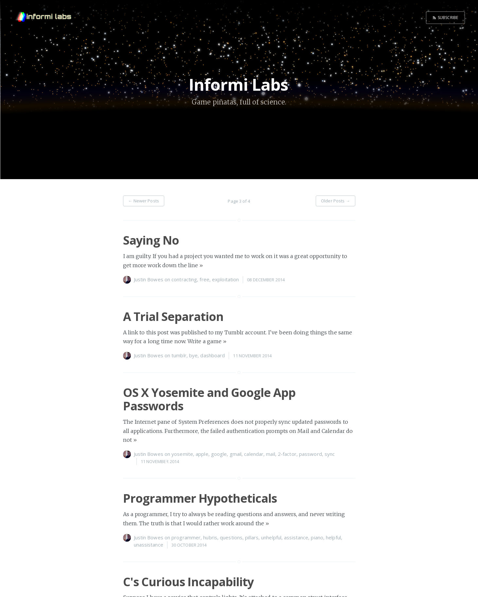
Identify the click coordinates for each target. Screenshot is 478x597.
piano (317, 537)
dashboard (212, 355)
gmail (236, 454)
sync (330, 454)
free (204, 279)
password (310, 454)
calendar (253, 454)
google (219, 454)
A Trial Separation (173, 316)
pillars (251, 537)
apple (202, 454)
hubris (210, 537)
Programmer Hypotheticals (200, 498)
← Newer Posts (143, 201)
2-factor (287, 454)
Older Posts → (335, 201)
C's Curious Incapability (188, 582)
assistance (296, 537)
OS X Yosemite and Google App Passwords (209, 399)
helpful (333, 537)
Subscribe (448, 17)
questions (231, 537)
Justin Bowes (148, 279)
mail (270, 454)
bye (193, 355)
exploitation (225, 279)
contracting (184, 279)
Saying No (151, 240)
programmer (186, 537)
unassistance (148, 544)
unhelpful (271, 537)
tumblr (178, 355)
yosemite (182, 454)
